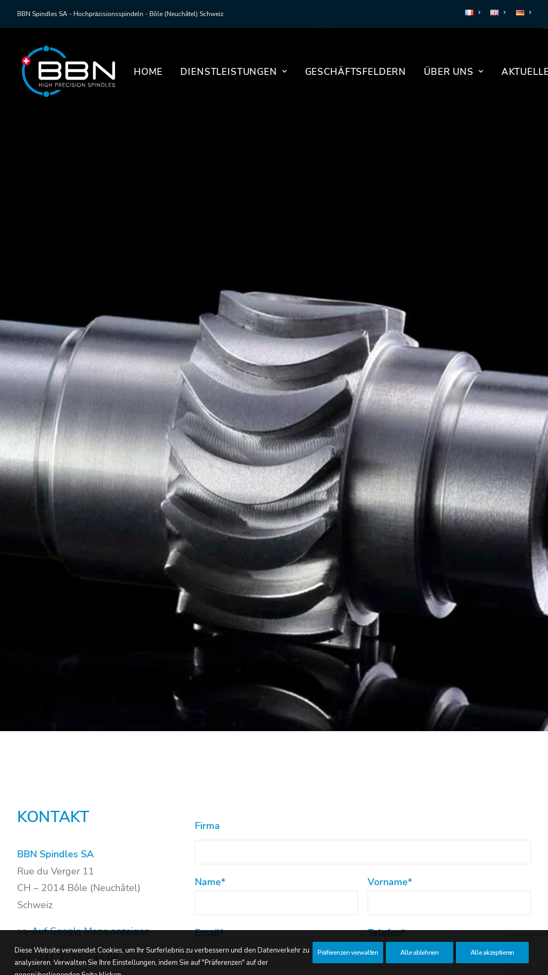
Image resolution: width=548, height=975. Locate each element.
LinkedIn (46, 928)
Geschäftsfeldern (356, 72)
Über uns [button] (454, 72)
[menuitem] (474, 12)
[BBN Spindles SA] (68, 71)
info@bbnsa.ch (49, 902)
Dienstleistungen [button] (233, 72)
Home (148, 72)
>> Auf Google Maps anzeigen (83, 859)
